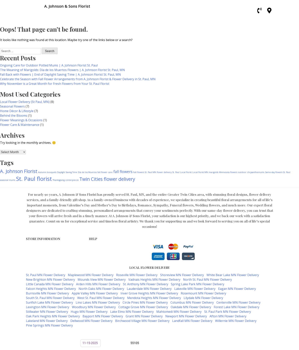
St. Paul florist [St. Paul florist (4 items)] (34, 179)
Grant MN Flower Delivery (144, 316)
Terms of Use (98, 246)
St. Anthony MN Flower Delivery (145, 284)
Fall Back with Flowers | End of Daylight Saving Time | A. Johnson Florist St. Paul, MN (60, 74)
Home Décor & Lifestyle (17, 111)
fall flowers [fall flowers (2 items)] (122, 171)
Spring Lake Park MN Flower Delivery (197, 284)
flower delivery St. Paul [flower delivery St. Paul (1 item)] (168, 172)
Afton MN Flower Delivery (228, 316)
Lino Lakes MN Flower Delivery (98, 302)
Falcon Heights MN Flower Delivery (51, 289)
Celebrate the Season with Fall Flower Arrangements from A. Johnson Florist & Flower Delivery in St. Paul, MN (78, 79)
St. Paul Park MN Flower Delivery (227, 312)
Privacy (93, 250)
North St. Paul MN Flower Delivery (207, 279)
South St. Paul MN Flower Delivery (50, 298)
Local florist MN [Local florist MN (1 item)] (200, 172)
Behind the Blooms (13, 115)
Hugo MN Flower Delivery (89, 312)
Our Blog (94, 262)
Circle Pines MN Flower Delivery (145, 302)
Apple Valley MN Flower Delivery (95, 293)
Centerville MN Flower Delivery (238, 302)
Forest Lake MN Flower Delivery (236, 307)
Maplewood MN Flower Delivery (90, 275)
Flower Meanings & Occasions (21, 120)
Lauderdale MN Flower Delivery (149, 289)
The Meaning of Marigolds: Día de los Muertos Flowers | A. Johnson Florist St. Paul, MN (62, 70)
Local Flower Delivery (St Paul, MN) (25, 102)
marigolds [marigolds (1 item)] (213, 172)
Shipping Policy (99, 254)
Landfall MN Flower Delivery (192, 321)
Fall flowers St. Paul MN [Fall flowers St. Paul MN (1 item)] (144, 172)
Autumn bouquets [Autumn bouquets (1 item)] (47, 172)
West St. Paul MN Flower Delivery (101, 298)
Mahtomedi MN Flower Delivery (179, 312)
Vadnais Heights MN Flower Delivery (154, 279)
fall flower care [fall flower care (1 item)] (105, 172)
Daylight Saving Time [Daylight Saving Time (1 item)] (67, 172)
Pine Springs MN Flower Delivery (49, 325)
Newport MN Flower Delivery (186, 316)
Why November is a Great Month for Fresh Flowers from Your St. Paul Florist (54, 84)
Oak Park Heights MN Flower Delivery (53, 316)
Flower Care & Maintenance (19, 125)
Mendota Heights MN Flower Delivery (154, 298)
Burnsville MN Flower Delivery (47, 293)
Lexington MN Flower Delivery (47, 307)
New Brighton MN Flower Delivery (50, 279)
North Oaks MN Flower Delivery (101, 289)
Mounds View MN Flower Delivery (102, 279)
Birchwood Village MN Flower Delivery (142, 321)
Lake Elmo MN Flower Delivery (132, 312)
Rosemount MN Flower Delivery (203, 293)
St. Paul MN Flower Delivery (45, 275)
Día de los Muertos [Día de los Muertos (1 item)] (87, 172)
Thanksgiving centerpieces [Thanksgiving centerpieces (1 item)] (66, 180)
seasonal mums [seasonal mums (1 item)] (7, 180)
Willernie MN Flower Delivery (235, 321)
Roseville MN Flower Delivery (137, 275)
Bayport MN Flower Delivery (103, 316)
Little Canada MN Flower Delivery (49, 284)
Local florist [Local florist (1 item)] (186, 172)
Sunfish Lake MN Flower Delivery (49, 302)
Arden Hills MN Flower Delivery (98, 284)
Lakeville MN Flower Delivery (194, 289)
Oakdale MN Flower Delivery (191, 307)
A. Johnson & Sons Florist (135, 333)
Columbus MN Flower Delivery (192, 302)
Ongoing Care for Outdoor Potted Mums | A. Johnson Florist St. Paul (49, 65)
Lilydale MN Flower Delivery (203, 298)
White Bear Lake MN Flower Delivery (233, 275)
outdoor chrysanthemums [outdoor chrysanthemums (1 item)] (251, 172)
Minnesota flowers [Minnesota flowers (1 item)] (228, 172)
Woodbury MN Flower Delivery (94, 307)
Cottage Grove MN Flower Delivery (143, 307)
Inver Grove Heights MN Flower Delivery (149, 293)
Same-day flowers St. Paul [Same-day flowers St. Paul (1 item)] (277, 172)
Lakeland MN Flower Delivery (47, 321)
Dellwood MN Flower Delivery (91, 321)
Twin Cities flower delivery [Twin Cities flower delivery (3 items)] (107, 179)
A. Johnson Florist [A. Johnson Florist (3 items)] (18, 171)
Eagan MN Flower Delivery (237, 289)
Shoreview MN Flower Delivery (182, 275)
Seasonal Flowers (12, 106)
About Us (95, 258)
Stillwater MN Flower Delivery (47, 312)
